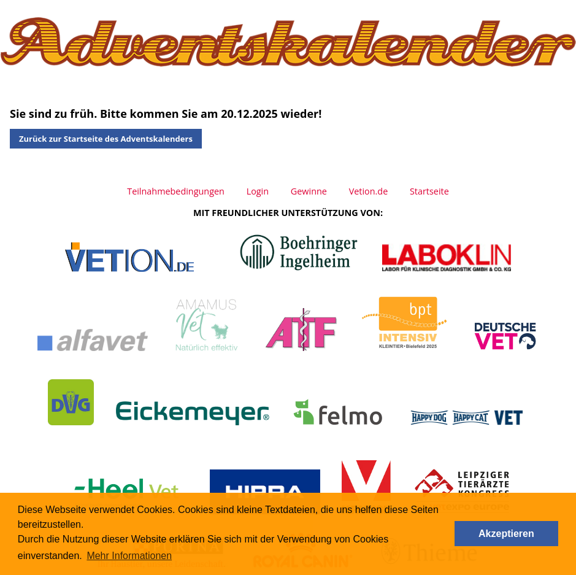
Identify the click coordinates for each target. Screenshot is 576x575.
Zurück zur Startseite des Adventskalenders (106, 138)
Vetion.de (368, 191)
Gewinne (309, 191)
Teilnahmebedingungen (176, 191)
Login (258, 191)
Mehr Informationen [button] (129, 555)
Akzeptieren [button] (506, 533)
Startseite (429, 191)
